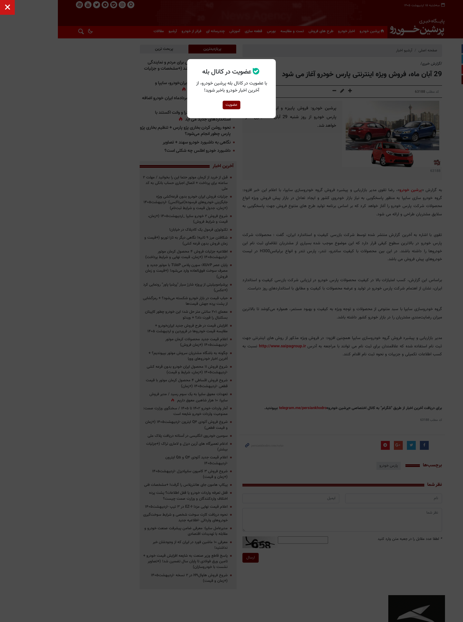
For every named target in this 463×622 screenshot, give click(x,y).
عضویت (231, 105)
